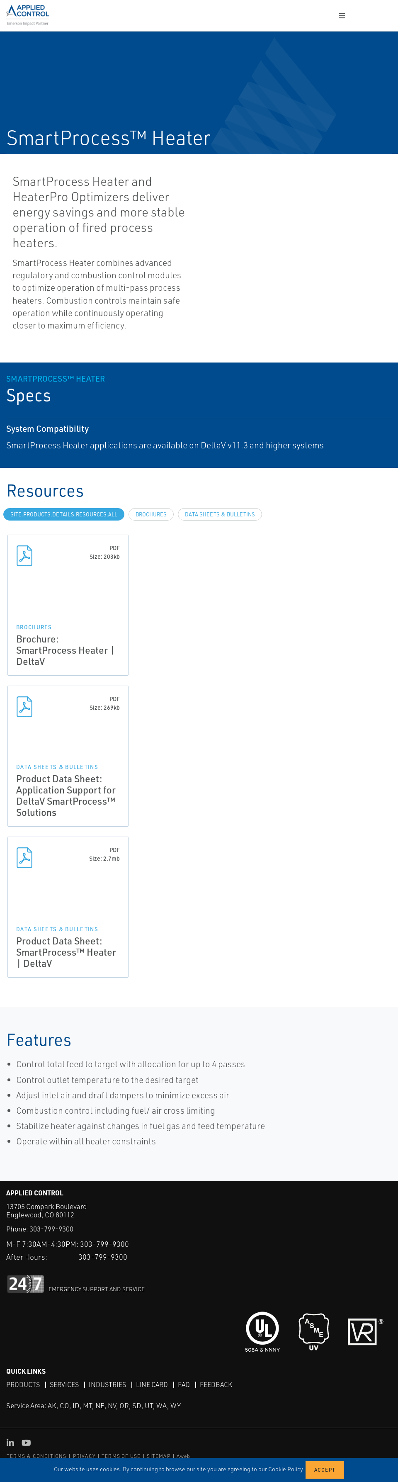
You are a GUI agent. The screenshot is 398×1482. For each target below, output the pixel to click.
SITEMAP (158, 1456)
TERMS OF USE (121, 1456)
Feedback (216, 1384)
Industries (107, 1384)
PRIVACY (84, 1456)
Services (64, 1384)
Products (23, 1384)
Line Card (152, 1384)
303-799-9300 (51, 1228)
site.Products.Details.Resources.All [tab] (63, 514)
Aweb (184, 1456)
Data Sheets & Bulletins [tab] (220, 514)
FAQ (184, 1384)
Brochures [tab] (151, 514)
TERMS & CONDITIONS (37, 1456)
